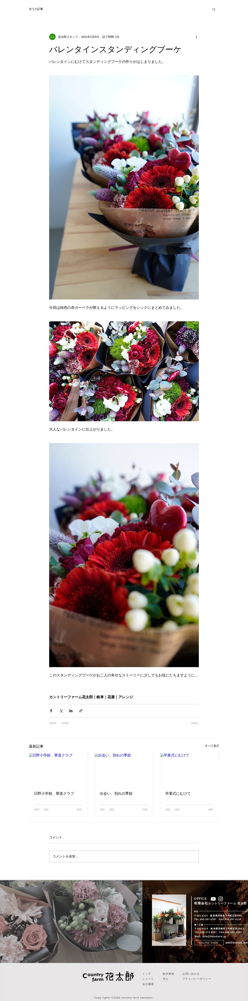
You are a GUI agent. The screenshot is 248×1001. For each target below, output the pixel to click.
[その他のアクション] (196, 36)
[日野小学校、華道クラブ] (58, 769)
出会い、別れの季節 (116, 793)
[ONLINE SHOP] (209, 942)
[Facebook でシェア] (51, 711)
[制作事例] (169, 973)
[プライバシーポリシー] (197, 978)
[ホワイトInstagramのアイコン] (221, 899)
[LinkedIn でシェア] (71, 711)
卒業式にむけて (178, 793)
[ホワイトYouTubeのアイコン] (213, 899)
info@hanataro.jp (214, 936)
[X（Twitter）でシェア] (61, 711)
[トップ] (147, 973)
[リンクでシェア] (81, 711)
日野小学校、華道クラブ (54, 793)
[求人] (166, 978)
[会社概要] (148, 984)
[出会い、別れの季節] (124, 769)
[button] (214, 9)
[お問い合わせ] (191, 973)
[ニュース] (148, 978)
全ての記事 (36, 9)
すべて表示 (212, 745)
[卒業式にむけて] (189, 769)
